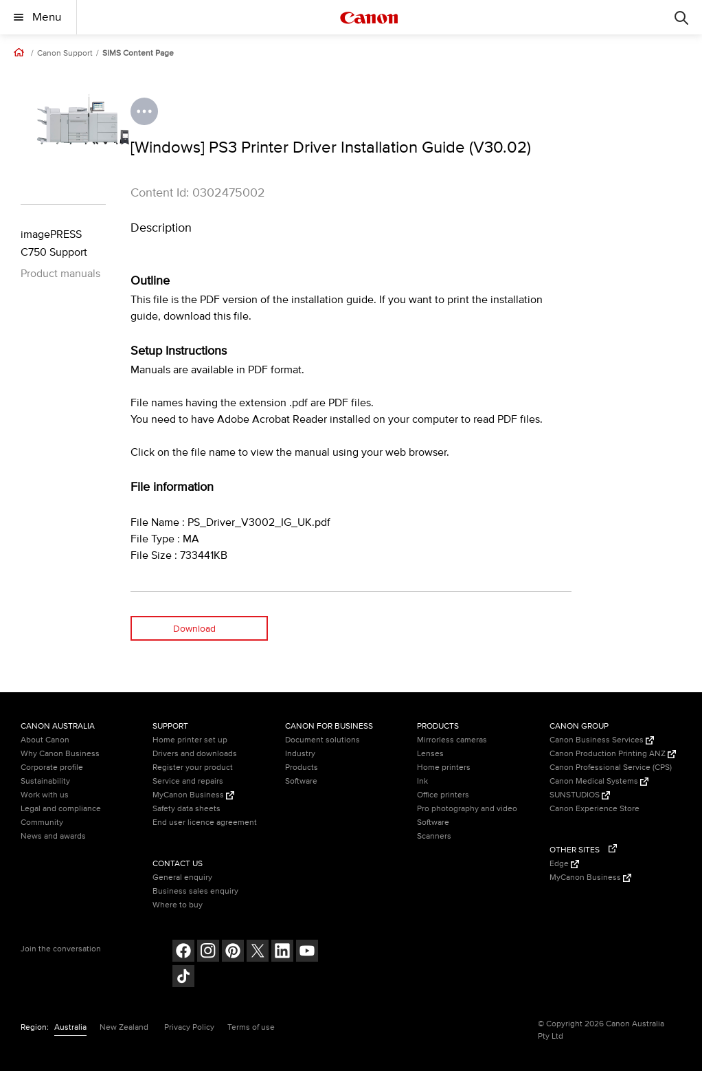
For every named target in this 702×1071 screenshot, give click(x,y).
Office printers (443, 795)
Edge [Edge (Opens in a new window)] (564, 864)
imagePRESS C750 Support (54, 243)
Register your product (192, 767)
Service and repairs (187, 781)
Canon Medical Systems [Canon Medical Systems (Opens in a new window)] (599, 781)
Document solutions (322, 740)
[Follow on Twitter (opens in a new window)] (258, 952)
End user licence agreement (204, 822)
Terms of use (251, 1027)
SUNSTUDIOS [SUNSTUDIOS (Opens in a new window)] (580, 795)
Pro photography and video (467, 809)
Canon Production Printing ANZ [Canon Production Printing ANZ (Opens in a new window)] (613, 754)
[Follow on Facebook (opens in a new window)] (183, 952)
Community (42, 822)
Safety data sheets (186, 809)
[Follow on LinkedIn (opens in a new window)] (282, 952)
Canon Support (65, 53)
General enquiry (182, 877)
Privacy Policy (189, 1027)
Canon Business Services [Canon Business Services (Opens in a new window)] (602, 740)
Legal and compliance (61, 809)
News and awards (53, 836)
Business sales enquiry (195, 891)
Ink (422, 781)
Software (301, 781)
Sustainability (45, 781)
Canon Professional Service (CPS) (611, 767)
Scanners (434, 836)
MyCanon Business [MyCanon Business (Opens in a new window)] (193, 795)
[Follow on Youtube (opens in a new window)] (307, 952)
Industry (300, 754)
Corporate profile (52, 767)
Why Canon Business (60, 754)
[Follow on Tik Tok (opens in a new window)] (183, 978)
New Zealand (124, 1027)
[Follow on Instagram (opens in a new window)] (208, 952)
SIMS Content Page (138, 53)
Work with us (45, 795)
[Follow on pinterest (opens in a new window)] (233, 952)
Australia (70, 1027)
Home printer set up (189, 740)
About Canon (45, 740)
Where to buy (177, 905)
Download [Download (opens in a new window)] (194, 628)
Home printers (444, 767)
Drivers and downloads (194, 754)
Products (301, 767)
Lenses (430, 754)
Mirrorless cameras (452, 740)
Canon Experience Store (594, 809)
